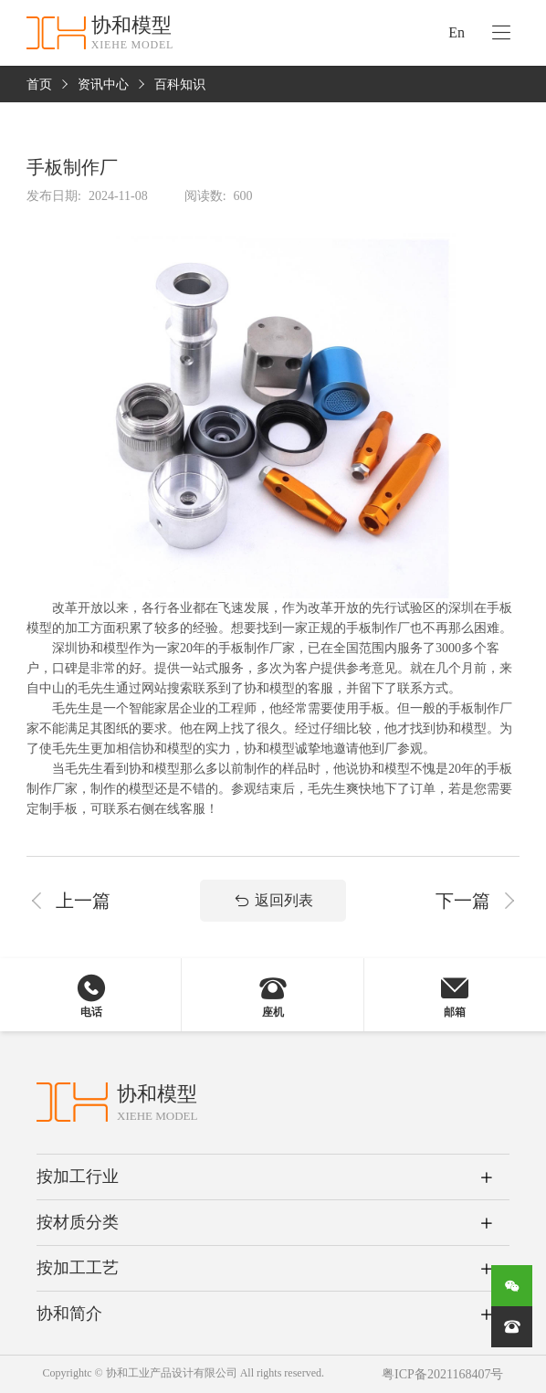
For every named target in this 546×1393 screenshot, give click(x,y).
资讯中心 (103, 84)
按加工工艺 (78, 1268)
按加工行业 (78, 1176)
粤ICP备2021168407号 (442, 1374)
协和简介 (69, 1313)
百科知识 (179, 84)
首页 (39, 84)
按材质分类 (78, 1222)
